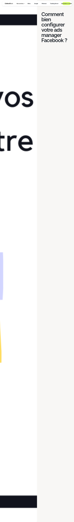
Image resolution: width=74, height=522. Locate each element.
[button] (20, 3)
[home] (9, 3)
